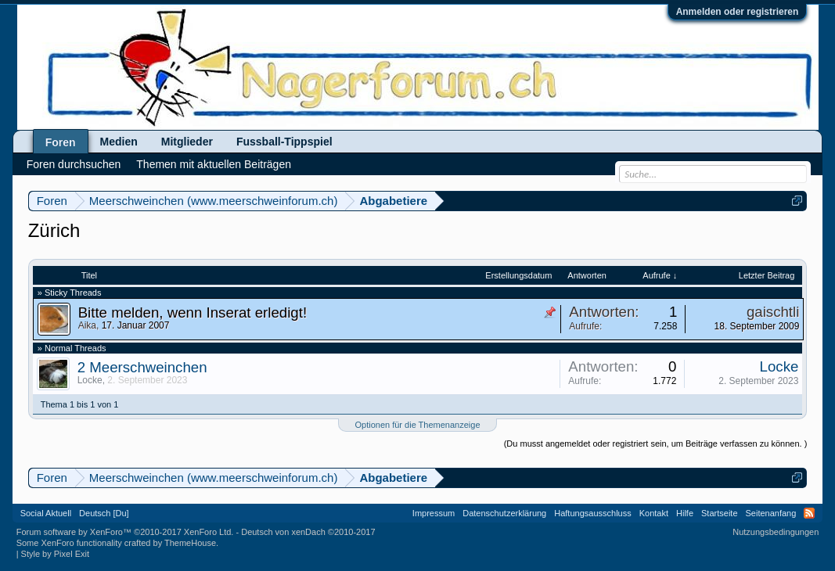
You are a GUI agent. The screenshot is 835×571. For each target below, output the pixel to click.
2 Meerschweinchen (142, 367)
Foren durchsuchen (74, 164)
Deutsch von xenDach (308, 532)
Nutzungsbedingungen (775, 532)
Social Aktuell (45, 513)
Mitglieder (187, 141)
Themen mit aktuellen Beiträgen (213, 164)
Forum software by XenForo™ (125, 532)
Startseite (719, 513)
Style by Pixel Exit (55, 553)
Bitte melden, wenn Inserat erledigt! (192, 312)
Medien (119, 141)
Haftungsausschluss (592, 513)
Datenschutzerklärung (504, 513)
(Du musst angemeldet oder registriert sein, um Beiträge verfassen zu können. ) (656, 443)
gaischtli (773, 311)
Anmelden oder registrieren (737, 11)
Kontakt (653, 513)
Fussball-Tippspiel (284, 141)
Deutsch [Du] (104, 513)
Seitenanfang (771, 513)
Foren (60, 142)
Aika (87, 325)
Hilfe (684, 513)
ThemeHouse (190, 543)
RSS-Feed (809, 513)
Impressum (433, 513)
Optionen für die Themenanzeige (417, 424)
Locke (90, 380)
